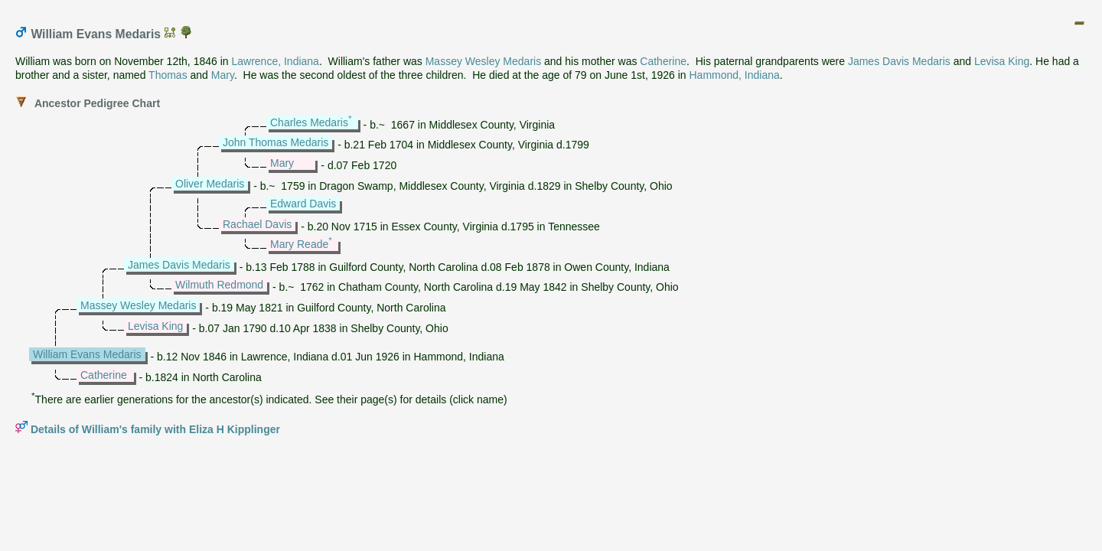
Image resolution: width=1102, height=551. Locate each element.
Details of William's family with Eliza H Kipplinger (155, 429)
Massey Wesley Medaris (483, 61)
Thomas (167, 75)
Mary (222, 75)
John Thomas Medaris (275, 142)
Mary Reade (299, 244)
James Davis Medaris (899, 61)
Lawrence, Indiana (274, 61)
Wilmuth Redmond (219, 285)
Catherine (663, 61)
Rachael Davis (257, 224)
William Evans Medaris (87, 354)
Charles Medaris (309, 122)
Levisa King (1001, 61)
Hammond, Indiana (735, 75)
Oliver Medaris (209, 184)
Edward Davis (303, 203)
